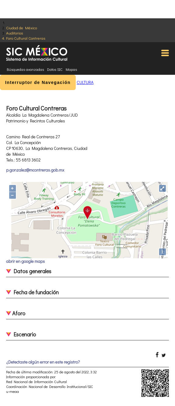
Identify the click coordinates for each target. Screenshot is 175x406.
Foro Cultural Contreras (25, 38)
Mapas (71, 69)
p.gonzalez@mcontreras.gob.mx (35, 170)
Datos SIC (55, 69)
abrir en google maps (25, 261)
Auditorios (14, 32)
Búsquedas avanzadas (25, 69)
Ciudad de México (21, 27)
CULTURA (85, 82)
